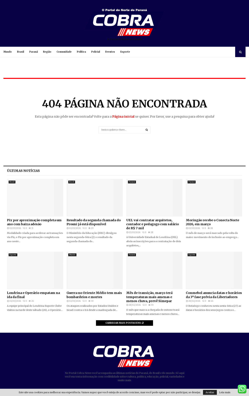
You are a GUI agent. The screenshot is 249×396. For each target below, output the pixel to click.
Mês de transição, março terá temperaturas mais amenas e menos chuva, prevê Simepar (149, 297)
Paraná (33, 51)
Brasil (20, 51)
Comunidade (64, 51)
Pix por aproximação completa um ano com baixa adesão (34, 222)
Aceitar (210, 392)
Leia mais (224, 392)
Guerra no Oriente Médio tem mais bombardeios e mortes (94, 295)
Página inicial (123, 117)
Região (47, 51)
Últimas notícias (23, 171)
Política (81, 51)
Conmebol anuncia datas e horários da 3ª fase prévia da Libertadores (214, 295)
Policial (95, 51)
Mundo (7, 51)
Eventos (110, 51)
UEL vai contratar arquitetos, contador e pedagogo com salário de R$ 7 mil (152, 224)
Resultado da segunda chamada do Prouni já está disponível (94, 222)
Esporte (125, 51)
